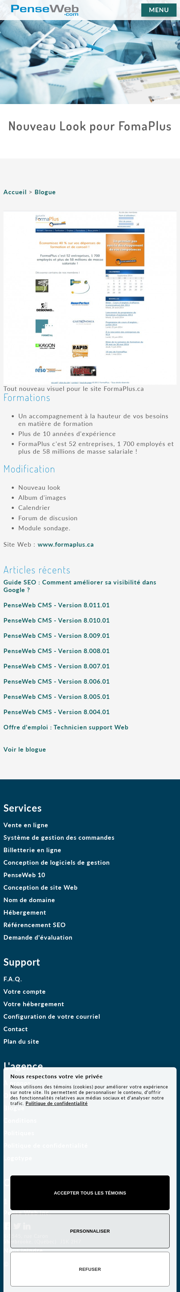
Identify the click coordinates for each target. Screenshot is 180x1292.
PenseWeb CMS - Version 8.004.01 (56, 712)
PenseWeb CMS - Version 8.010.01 (56, 620)
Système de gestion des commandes (59, 837)
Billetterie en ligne (32, 850)
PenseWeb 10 (24, 875)
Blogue (45, 192)
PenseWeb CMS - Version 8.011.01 (56, 605)
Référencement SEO (34, 925)
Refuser (90, 1269)
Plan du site (21, 1041)
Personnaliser (90, 1231)
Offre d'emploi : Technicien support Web (66, 727)
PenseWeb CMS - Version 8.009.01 (56, 635)
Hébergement (24, 912)
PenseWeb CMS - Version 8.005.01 (56, 696)
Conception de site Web (40, 887)
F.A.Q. (12, 979)
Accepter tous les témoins (90, 1193)
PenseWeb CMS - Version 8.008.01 (56, 650)
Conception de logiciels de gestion (56, 862)
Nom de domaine (29, 900)
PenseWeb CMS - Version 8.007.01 (56, 666)
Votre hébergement (33, 1004)
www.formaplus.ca (66, 544)
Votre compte (24, 991)
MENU (159, 10)
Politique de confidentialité (57, 1103)
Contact (15, 1029)
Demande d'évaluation (38, 937)
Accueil (15, 192)
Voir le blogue (24, 749)
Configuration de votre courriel (51, 1016)
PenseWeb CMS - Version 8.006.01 (56, 681)
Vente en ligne (25, 825)
